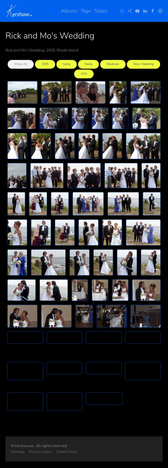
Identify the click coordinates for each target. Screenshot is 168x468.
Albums (69, 11)
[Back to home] (20, 11)
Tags (86, 11)
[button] (122, 11)
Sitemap (17, 451)
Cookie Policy (67, 451)
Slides (100, 11)
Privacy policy (40, 451)
